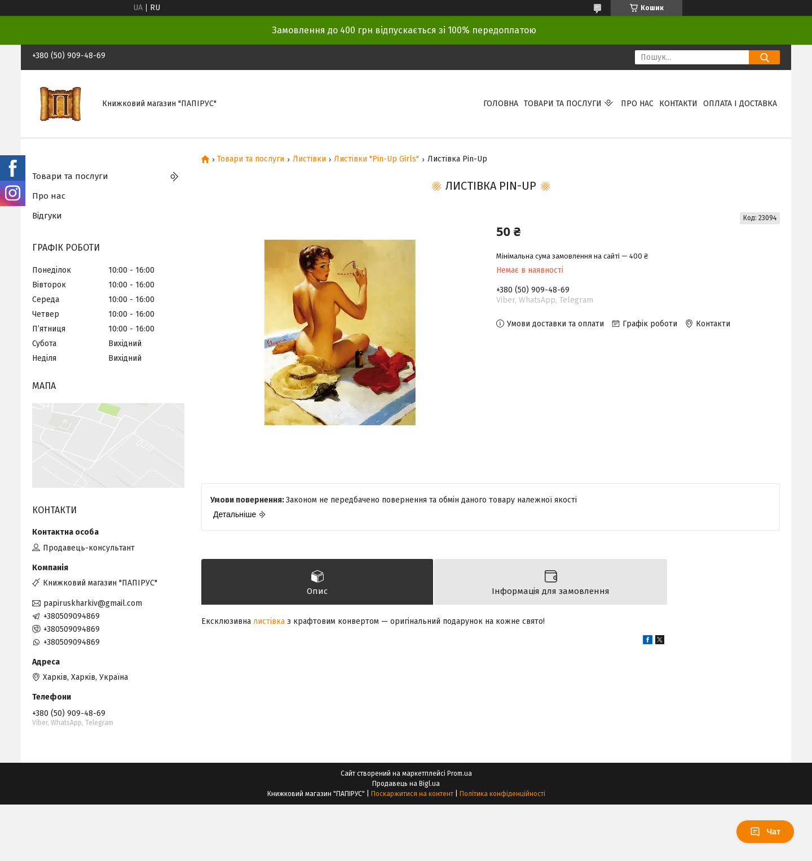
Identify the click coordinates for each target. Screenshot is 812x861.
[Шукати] (764, 57)
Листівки (309, 159)
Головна (500, 103)
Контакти (678, 103)
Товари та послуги (563, 103)
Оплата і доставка (740, 103)
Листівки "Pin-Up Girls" (376, 159)
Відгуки (47, 216)
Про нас (637, 103)
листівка (269, 621)
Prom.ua (459, 773)
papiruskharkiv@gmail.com (92, 603)
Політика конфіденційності (502, 794)
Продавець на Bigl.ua (406, 784)
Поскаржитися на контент (412, 794)
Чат (765, 832)
